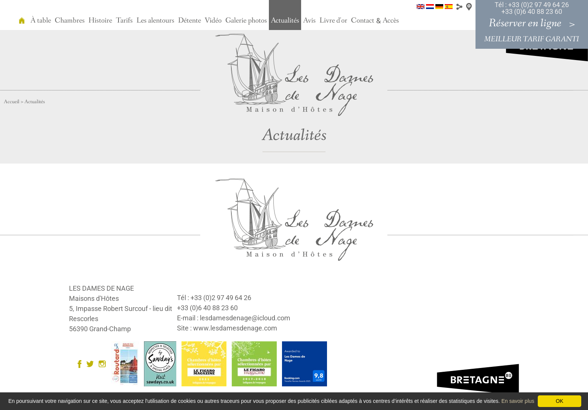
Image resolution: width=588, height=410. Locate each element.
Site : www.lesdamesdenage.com (227, 328)
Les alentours (155, 21)
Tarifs (124, 21)
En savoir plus (517, 401)
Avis (309, 21)
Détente (189, 21)
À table (40, 21)
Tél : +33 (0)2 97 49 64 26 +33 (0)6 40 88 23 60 (532, 8)
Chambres (70, 21)
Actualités (285, 21)
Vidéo (213, 21)
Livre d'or (333, 21)
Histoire (100, 21)
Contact (362, 21)
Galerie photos (246, 21)
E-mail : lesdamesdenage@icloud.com (233, 318)
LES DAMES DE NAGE (101, 288)
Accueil (12, 101)
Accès (390, 21)
